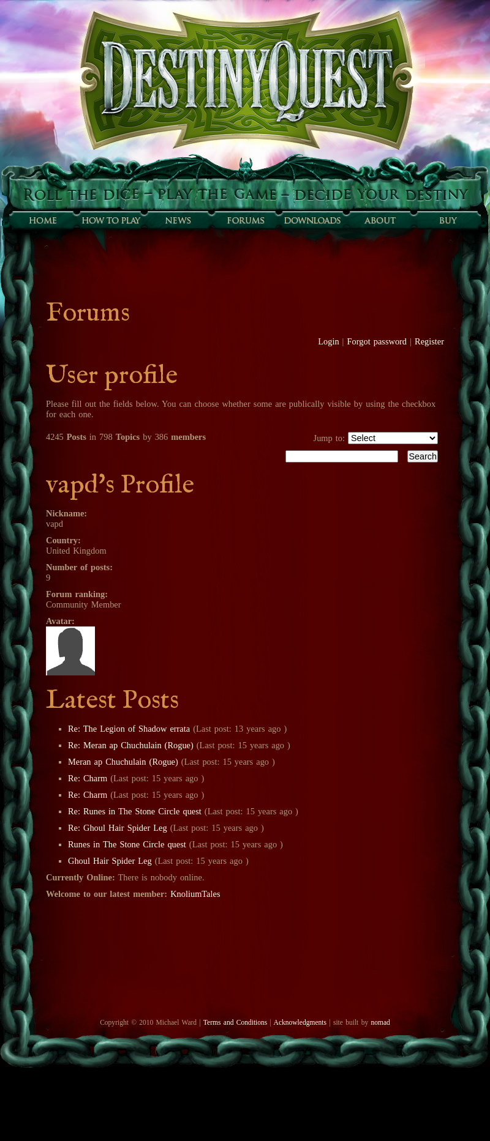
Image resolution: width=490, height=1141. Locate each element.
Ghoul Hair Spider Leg (110, 861)
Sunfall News (177, 220)
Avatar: (60, 621)
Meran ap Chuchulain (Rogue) (123, 762)
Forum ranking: (77, 594)
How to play (110, 220)
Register (429, 341)
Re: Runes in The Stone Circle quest (135, 811)
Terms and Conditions (235, 1022)
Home (43, 220)
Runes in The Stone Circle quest (127, 844)
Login (328, 341)
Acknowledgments (300, 1022)
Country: (63, 540)
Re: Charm (87, 778)
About (379, 220)
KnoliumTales (195, 894)
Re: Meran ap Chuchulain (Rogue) (131, 745)
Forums (245, 220)
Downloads (312, 220)
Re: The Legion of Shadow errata (130, 729)
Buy (447, 220)
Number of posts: (79, 567)
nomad (380, 1022)
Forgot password (377, 341)
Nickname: (66, 513)
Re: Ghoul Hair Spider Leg (117, 828)
